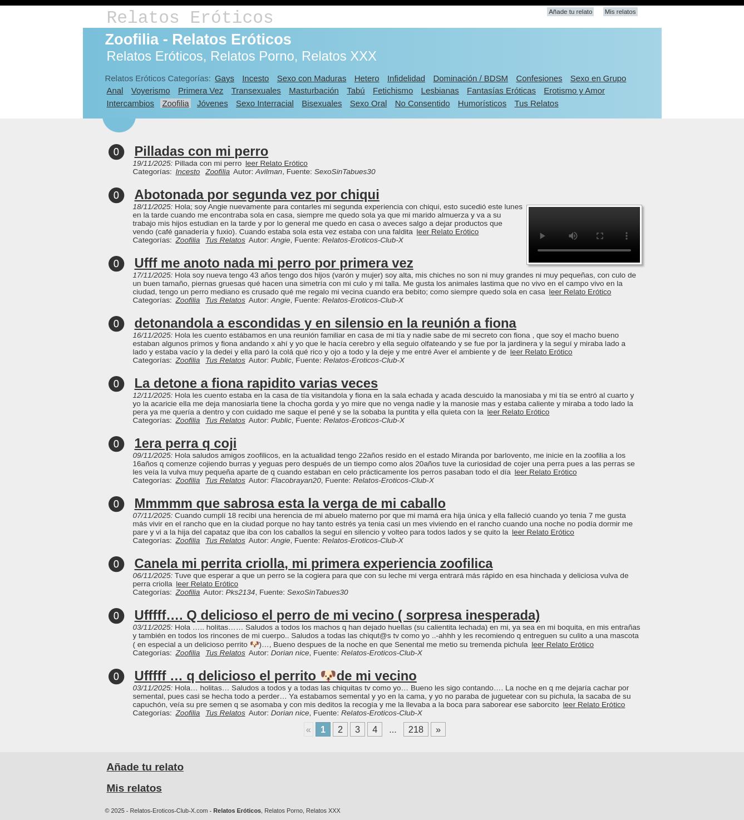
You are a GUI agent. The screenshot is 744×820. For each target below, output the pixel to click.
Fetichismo (393, 90)
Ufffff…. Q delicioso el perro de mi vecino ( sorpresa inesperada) (337, 615)
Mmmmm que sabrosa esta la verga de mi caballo (290, 503)
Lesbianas (440, 90)
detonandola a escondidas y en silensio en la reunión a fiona (325, 322)
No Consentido (422, 103)
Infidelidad (406, 78)
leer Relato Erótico (276, 163)
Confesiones (539, 78)
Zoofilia (175, 103)
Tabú (355, 90)
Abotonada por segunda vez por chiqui (257, 194)
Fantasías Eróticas (501, 90)
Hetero (367, 78)
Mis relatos (620, 11)
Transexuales (256, 90)
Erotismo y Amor (574, 90)
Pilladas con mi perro (202, 151)
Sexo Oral (368, 103)
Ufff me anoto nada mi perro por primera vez (274, 262)
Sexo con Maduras (312, 78)
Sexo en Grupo (598, 78)
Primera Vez (200, 90)
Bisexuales (322, 103)
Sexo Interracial (265, 103)
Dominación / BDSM (470, 78)
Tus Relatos (536, 103)
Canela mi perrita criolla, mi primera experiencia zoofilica (314, 563)
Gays (224, 78)
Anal (115, 90)
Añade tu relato (570, 11)
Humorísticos (482, 103)
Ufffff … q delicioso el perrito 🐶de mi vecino (276, 675)
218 (415, 729)
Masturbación (314, 90)
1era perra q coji (186, 443)
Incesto (255, 78)
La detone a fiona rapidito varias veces (256, 383)
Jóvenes (212, 103)
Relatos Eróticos (190, 18)
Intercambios (131, 103)
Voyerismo (150, 90)
